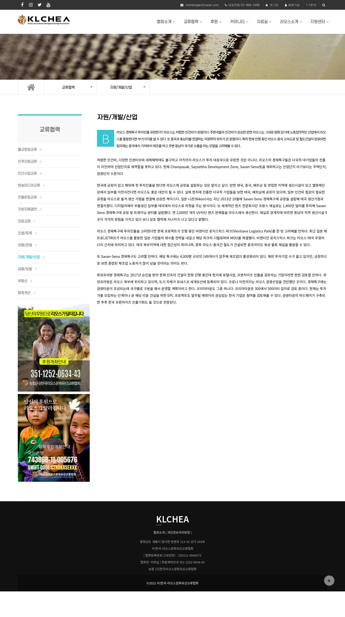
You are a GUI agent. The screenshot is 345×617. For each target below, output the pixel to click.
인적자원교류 (27, 162)
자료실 (262, 21)
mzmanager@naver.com (202, 5)
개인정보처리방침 (178, 532)
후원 (214, 21)
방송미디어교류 (29, 185)
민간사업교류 (27, 174)
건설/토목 (25, 233)
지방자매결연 (27, 209)
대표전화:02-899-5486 (244, 5)
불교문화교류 (27, 150)
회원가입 (292, 5)
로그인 (272, 5)
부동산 (22, 281)
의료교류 (24, 221)
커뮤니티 (237, 21)
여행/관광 (25, 245)
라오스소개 (289, 21)
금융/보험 (25, 269)
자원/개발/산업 (29, 257)
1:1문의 (311, 5)
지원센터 (317, 21)
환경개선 (24, 293)
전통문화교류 (27, 197)
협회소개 (164, 21)
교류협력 (191, 21)
